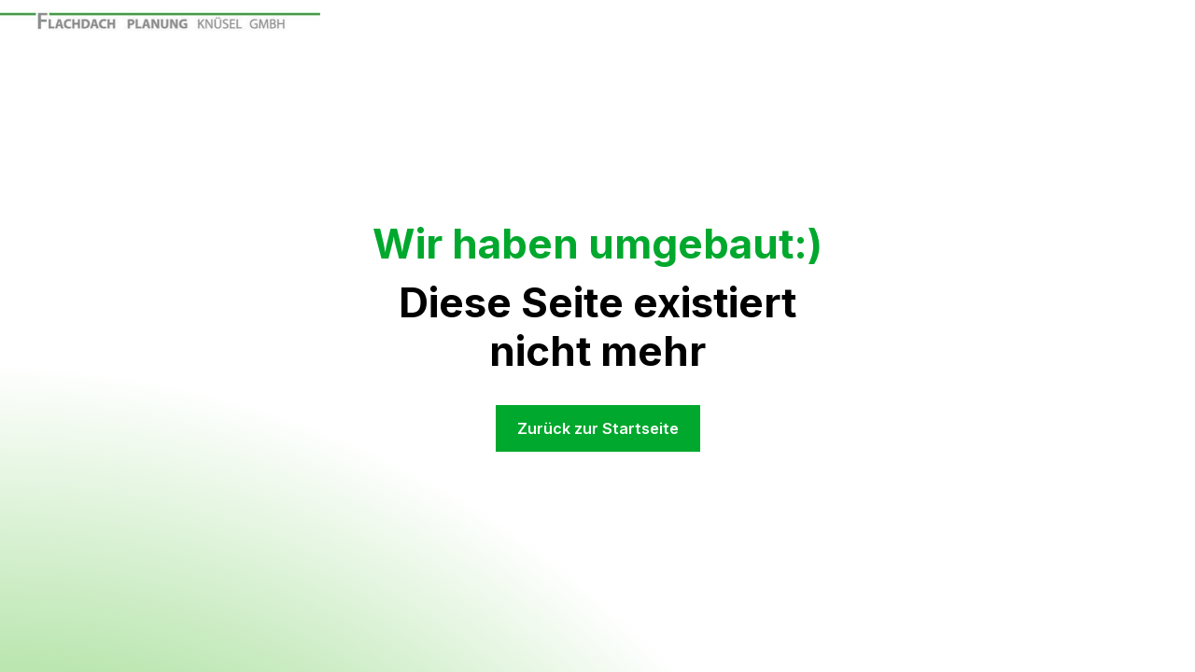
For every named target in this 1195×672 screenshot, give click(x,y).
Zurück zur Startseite (598, 428)
